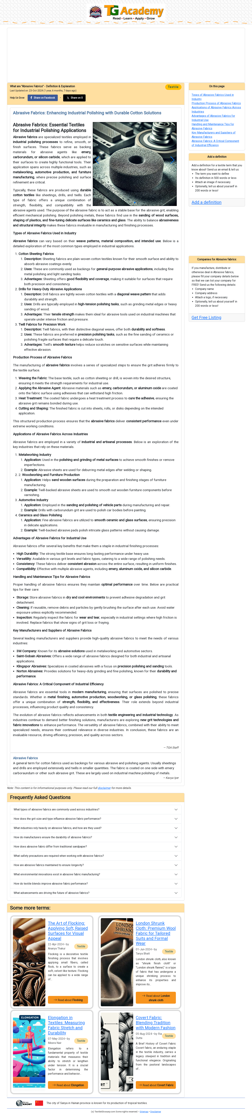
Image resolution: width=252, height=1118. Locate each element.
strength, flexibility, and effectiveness (90, 702)
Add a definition (207, 202)
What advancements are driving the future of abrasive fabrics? (51, 893)
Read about (68, 1000)
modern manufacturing (89, 692)
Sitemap (144, 1111)
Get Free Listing (206, 317)
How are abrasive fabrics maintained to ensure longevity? (49, 865)
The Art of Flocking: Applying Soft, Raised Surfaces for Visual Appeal (68, 931)
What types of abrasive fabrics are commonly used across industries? (56, 809)
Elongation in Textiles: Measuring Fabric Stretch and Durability (66, 1025)
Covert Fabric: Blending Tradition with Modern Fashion (156, 1022)
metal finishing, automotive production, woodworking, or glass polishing (102, 697)
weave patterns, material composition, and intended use (118, 241)
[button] (97, 160)
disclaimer (104, 788)
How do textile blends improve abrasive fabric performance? (51, 883)
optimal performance (116, 584)
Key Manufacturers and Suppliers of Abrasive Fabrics (52, 630)
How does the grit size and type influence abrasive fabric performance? (57, 818)
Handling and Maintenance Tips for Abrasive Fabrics (51, 577)
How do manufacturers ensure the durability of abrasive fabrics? (53, 837)
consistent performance (143, 421)
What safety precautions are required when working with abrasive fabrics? (59, 855)
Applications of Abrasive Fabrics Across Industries (50, 434)
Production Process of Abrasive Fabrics (42, 357)
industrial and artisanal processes (107, 442)
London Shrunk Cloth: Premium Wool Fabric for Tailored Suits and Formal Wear (156, 933)
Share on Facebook (42, 97)
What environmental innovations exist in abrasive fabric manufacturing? (57, 874)
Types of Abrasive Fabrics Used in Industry (44, 233)
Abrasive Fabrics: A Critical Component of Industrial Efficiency (58, 684)
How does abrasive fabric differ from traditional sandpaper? (50, 846)
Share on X (74, 98)
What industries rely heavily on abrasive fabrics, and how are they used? (58, 828)
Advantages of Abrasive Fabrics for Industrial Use (49, 538)
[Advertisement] (126, 55)
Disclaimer (155, 1111)
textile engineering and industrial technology (140, 715)
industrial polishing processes (35, 142)
